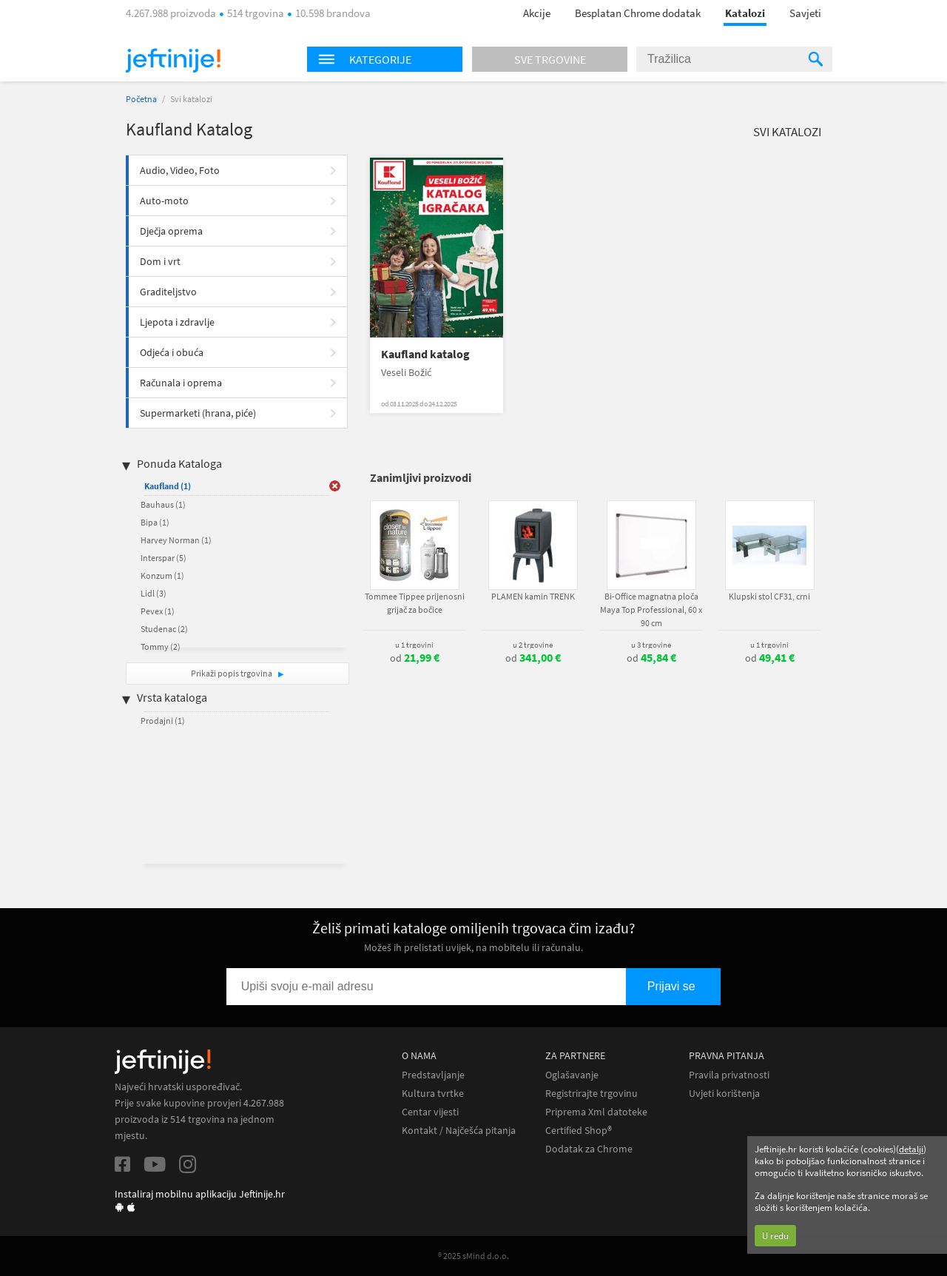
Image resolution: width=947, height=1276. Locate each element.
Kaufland (167, 485)
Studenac (164, 628)
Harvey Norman (176, 539)
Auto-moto (164, 200)
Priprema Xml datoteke (596, 1112)
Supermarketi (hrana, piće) (198, 413)
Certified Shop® (578, 1130)
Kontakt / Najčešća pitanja (459, 1130)
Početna (141, 98)
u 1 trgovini (414, 644)
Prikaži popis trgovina (232, 673)
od (414, 658)
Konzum (162, 575)
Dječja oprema (171, 231)
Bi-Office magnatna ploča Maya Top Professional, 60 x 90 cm (651, 609)
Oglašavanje (572, 1075)
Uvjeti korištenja (724, 1093)
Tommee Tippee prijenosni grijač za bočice (415, 603)
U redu (775, 1235)
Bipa (155, 522)
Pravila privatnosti (729, 1075)
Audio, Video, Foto (180, 170)
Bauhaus (163, 504)
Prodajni (163, 720)
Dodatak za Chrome (589, 1149)
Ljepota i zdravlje (177, 322)
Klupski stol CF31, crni (769, 596)
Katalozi (745, 13)
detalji (911, 1149)
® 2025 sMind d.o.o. (473, 1255)
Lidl (153, 593)
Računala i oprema (181, 382)
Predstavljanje (433, 1075)
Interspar (163, 557)
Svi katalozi (787, 132)
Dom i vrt (160, 261)
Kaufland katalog (425, 354)
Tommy (161, 646)
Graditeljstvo (168, 291)
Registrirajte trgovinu (591, 1093)
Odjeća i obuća (171, 352)
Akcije (536, 13)
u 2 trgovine (533, 644)
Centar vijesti (430, 1112)
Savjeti (805, 13)
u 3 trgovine (651, 644)
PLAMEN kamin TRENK (533, 596)
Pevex (158, 611)
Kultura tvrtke (433, 1093)
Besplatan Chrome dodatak (638, 13)
